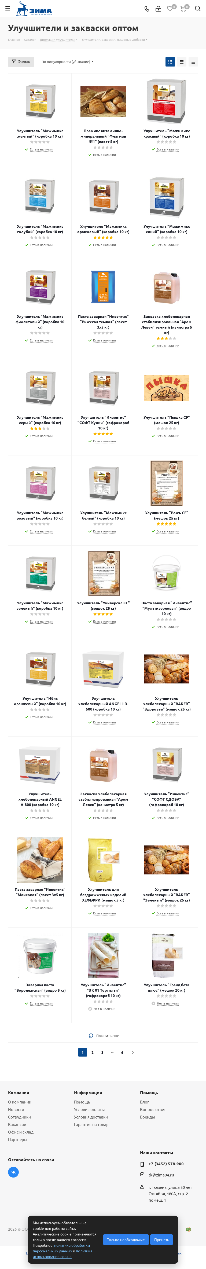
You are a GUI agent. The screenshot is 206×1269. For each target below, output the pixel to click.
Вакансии (17, 1124)
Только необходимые (126, 1239)
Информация (88, 1092)
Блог (144, 1101)
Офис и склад (21, 1131)
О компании (19, 1101)
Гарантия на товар (91, 1124)
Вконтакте (13, 1172)
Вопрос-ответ (153, 1109)
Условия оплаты (89, 1109)
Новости (16, 1109)
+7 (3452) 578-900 (166, 1163)
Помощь (82, 1101)
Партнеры (17, 1139)
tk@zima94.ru (161, 1174)
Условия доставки (91, 1116)
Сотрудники (19, 1116)
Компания (18, 1092)
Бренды (147, 1116)
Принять (161, 1239)
